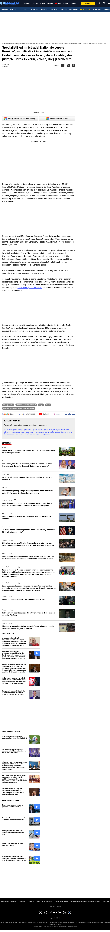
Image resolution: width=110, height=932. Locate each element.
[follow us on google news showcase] (27, 414)
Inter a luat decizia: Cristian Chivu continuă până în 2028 (24, 600)
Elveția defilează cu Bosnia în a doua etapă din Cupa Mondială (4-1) (14, 737)
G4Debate (43, 9)
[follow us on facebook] (69, 414)
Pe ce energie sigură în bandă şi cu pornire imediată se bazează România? (27, 478)
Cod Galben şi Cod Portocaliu (30, 287)
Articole (35, 3)
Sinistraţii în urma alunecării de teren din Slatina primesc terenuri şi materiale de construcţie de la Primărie (28, 627)
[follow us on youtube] (44, 414)
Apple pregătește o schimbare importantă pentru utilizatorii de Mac (13, 832)
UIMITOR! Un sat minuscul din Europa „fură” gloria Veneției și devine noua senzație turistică (28, 451)
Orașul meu (53, 9)
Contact (73, 3)
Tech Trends (96, 9)
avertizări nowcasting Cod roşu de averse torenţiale (18, 408)
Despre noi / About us (8, 901)
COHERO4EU (73, 9)
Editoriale (27, 3)
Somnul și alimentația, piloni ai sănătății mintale (12, 844)
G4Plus (65, 3)
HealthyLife (4, 9)
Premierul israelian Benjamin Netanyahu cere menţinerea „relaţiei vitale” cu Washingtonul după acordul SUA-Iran (13, 791)
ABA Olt (48, 405)
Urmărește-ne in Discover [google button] (57, 118)
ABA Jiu (41, 405)
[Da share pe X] (68, 65)
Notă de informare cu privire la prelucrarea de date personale (78, 901)
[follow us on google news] (8, 414)
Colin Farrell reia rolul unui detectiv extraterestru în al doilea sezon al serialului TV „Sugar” (28, 614)
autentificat (18, 425)
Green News (63, 9)
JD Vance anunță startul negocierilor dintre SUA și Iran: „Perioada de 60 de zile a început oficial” (28, 531)
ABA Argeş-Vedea (8, 405)
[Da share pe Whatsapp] (73, 65)
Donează (88, 3)
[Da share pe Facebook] (62, 65)
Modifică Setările (55, 906)
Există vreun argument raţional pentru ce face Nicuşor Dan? (12, 806)
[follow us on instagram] (56, 414)
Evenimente (34, 9)
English (106, 901)
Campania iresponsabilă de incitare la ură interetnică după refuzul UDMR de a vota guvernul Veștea (14, 692)
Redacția (5, 66)
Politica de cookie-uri (44, 901)
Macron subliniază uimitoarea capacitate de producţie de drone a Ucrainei (27, 517)
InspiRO (13, 9)
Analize (42, 3)
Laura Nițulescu (6, 567)
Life (19, 9)
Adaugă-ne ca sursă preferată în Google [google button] (20, 118)
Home (4, 43)
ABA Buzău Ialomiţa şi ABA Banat (26, 405)
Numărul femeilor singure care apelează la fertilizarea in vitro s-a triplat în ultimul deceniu (14, 751)
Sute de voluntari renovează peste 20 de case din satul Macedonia (14, 819)
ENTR (26, 9)
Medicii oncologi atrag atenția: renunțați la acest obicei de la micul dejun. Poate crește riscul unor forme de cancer (27, 492)
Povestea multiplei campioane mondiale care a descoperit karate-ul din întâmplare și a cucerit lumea (14, 858)
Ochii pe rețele (85, 9)
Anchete (50, 3)
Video (59, 3)
